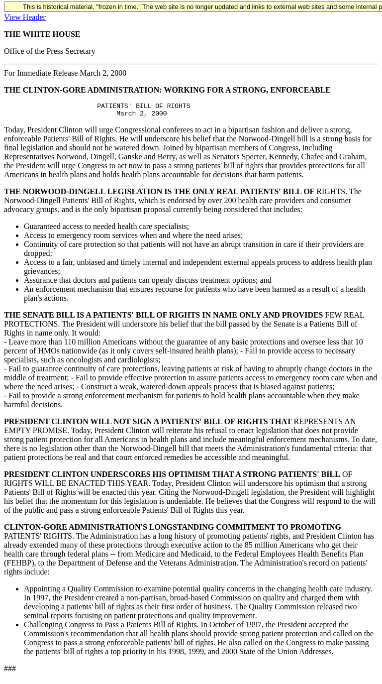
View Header (25, 17)
